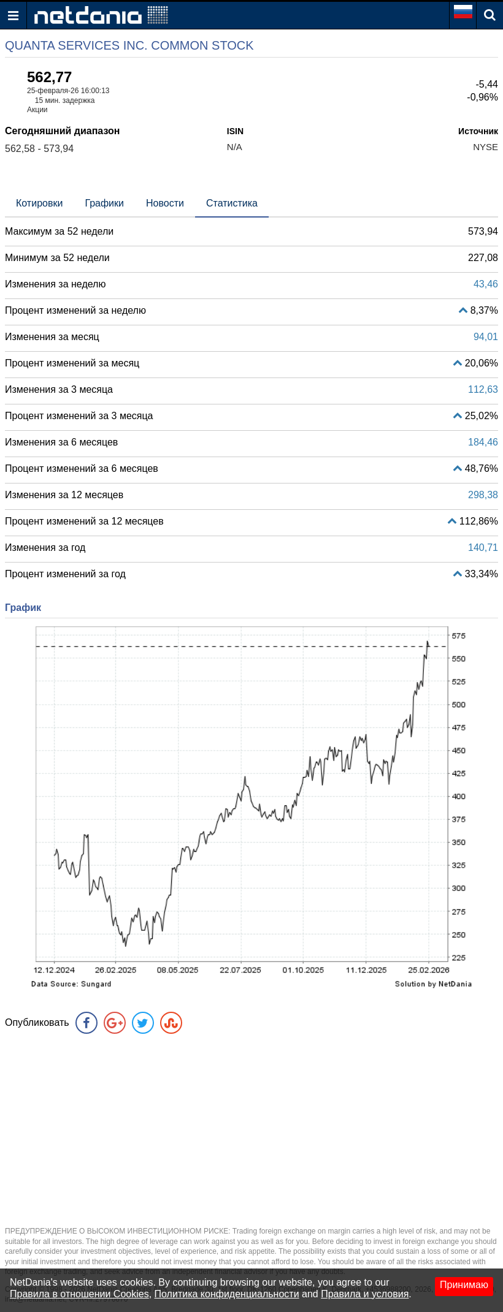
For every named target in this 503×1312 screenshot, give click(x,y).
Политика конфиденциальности (227, 1294)
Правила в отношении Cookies (79, 1294)
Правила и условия (365, 1294)
